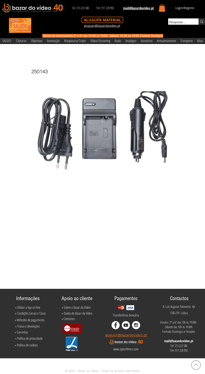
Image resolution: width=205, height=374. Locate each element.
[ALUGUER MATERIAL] (102, 20)
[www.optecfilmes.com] (126, 349)
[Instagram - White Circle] (136, 325)
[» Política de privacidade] (29, 338)
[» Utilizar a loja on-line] (28, 307)
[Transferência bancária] (126, 315)
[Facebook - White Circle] (115, 325)
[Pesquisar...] (179, 22)
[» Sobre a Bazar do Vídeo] (76, 307)
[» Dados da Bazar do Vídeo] (77, 313)
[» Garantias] (21, 332)
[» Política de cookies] (26, 345)
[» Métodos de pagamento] (29, 320)
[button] (162, 8)
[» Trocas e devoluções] (27, 326)
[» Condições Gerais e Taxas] (30, 313)
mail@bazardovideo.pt (178, 341)
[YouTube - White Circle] (126, 325)
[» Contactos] (68, 319)
